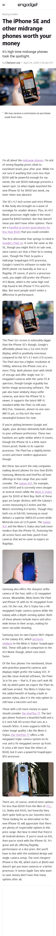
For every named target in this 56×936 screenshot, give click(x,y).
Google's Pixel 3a (12, 243)
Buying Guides (10, 14)
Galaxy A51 (25, 483)
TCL (48, 806)
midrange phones (33, 160)
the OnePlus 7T (31, 713)
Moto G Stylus (43, 492)
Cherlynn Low (13, 63)
